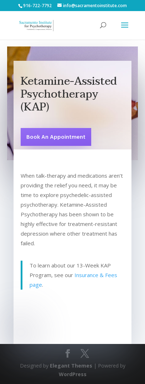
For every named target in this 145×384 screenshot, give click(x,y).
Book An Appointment (56, 137)
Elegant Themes (71, 365)
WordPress (73, 374)
